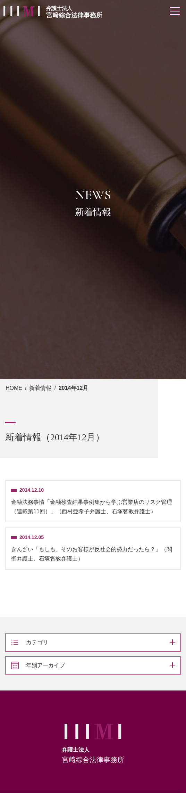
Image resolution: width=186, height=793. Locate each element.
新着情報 (40, 388)
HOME (14, 388)
